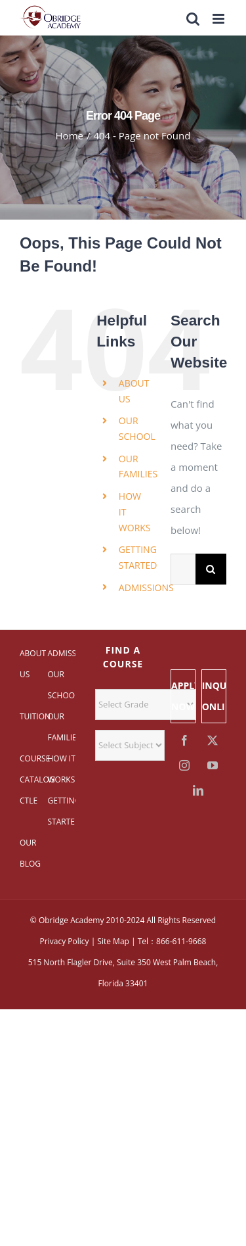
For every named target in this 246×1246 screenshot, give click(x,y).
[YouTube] (212, 765)
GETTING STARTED (61, 811)
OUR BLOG (30, 853)
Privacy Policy (64, 941)
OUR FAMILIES (61, 727)
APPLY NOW (183, 696)
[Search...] (183, 569)
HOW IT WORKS (61, 769)
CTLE (28, 800)
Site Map (113, 941)
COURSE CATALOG (33, 769)
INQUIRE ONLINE (214, 696)
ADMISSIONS (146, 587)
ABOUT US (33, 664)
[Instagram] (185, 765)
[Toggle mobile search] (192, 19)
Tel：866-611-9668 (172, 941)
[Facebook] (185, 740)
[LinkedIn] (199, 790)
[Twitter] (212, 740)
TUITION (33, 716)
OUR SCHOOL (61, 685)
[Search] (210, 569)
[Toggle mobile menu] (219, 19)
